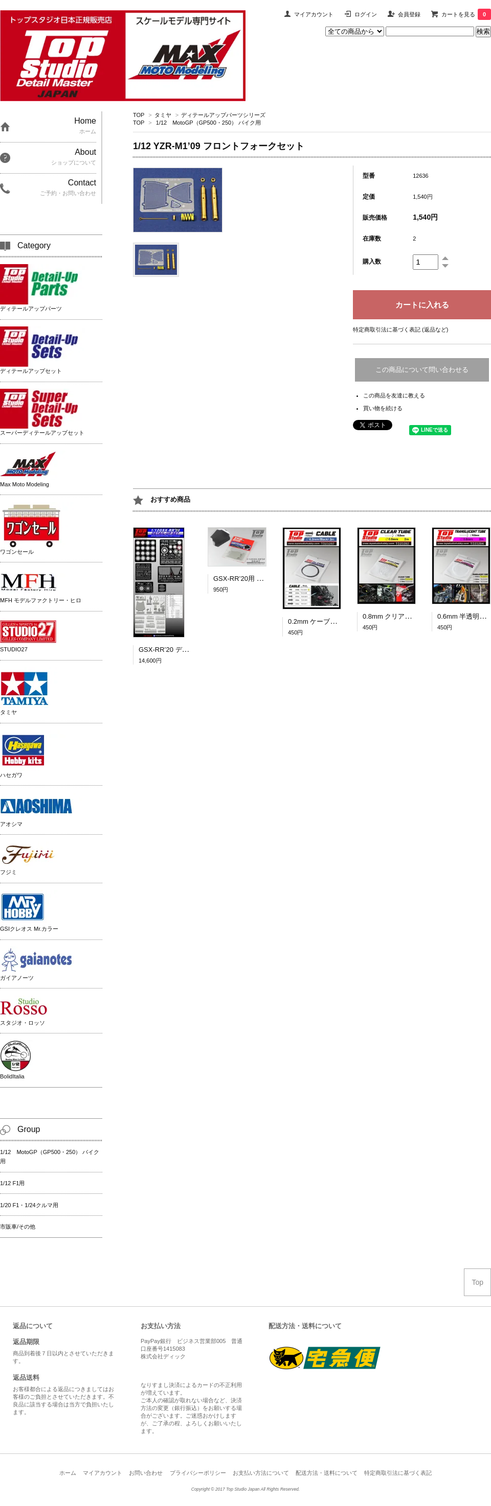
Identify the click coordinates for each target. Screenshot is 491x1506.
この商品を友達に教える (394, 395)
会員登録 (409, 14)
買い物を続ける (383, 408)
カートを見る (466, 14)
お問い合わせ (146, 1473)
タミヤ (162, 115)
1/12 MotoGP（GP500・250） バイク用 (208, 123)
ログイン (365, 14)
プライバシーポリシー (198, 1473)
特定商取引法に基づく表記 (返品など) (400, 329)
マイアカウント (313, 14)
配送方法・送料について (327, 1473)
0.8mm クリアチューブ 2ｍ (406, 616)
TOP (138, 115)
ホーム (67, 1473)
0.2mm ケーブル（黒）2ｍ (327, 621)
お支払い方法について (261, 1473)
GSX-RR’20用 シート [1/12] (254, 578)
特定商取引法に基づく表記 (398, 1473)
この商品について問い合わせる (421, 369)
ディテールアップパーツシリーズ (223, 115)
